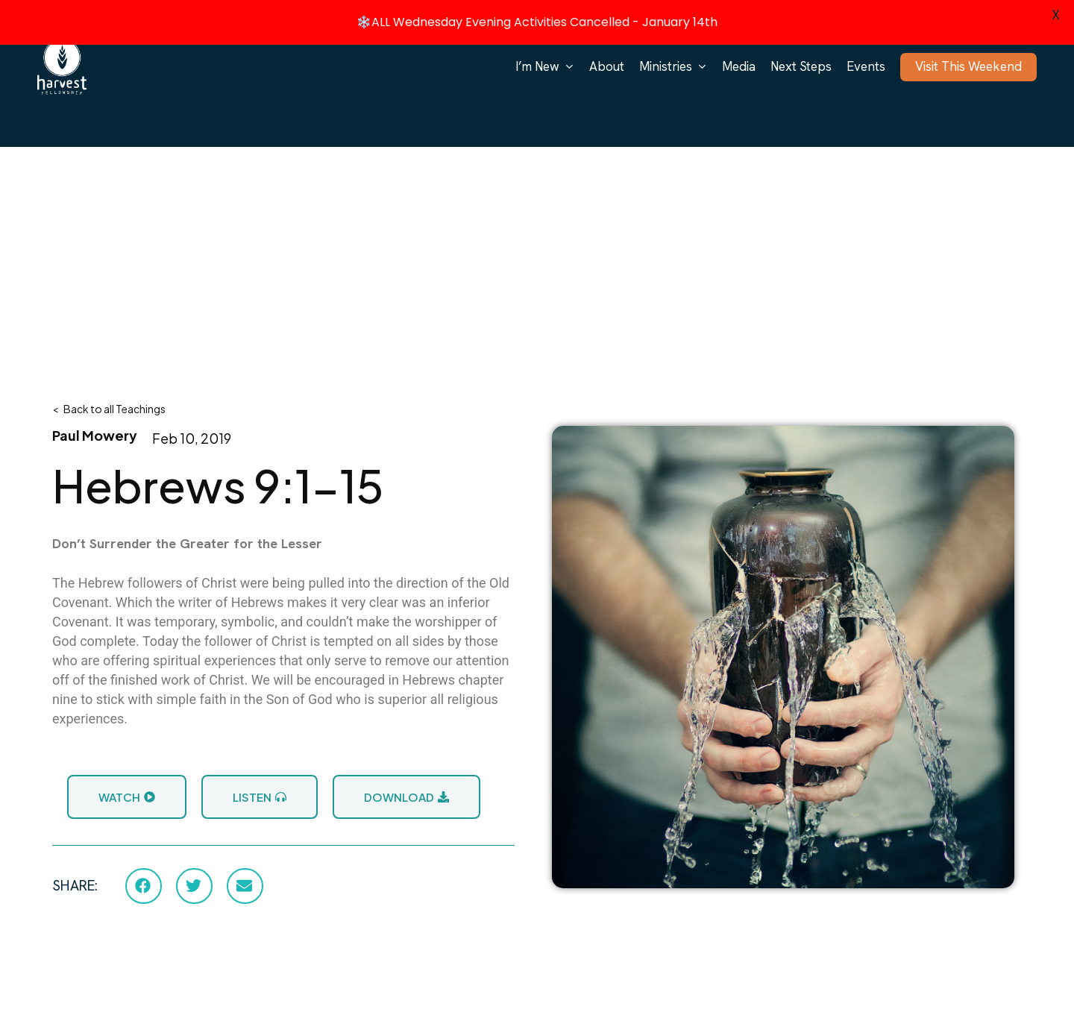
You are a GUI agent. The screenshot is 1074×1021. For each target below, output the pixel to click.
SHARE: (75, 883)
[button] (143, 883)
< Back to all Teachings (109, 405)
